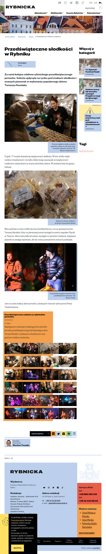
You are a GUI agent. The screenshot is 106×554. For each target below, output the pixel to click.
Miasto (31, 37)
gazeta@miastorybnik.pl (58, 503)
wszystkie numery (87, 533)
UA (95, 2)
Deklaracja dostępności (93, 541)
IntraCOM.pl (96, 548)
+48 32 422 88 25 (88, 501)
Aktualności (22, 37)
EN (90, 2)
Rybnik (81, 151)
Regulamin (58, 541)
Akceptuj (17, 548)
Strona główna (10, 37)
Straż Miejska (88, 519)
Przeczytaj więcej (17, 520)
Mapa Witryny (80, 541)
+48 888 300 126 (88, 494)
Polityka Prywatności (69, 541)
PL (100, 2)
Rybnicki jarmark (88, 151)
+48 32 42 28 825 (53, 501)
